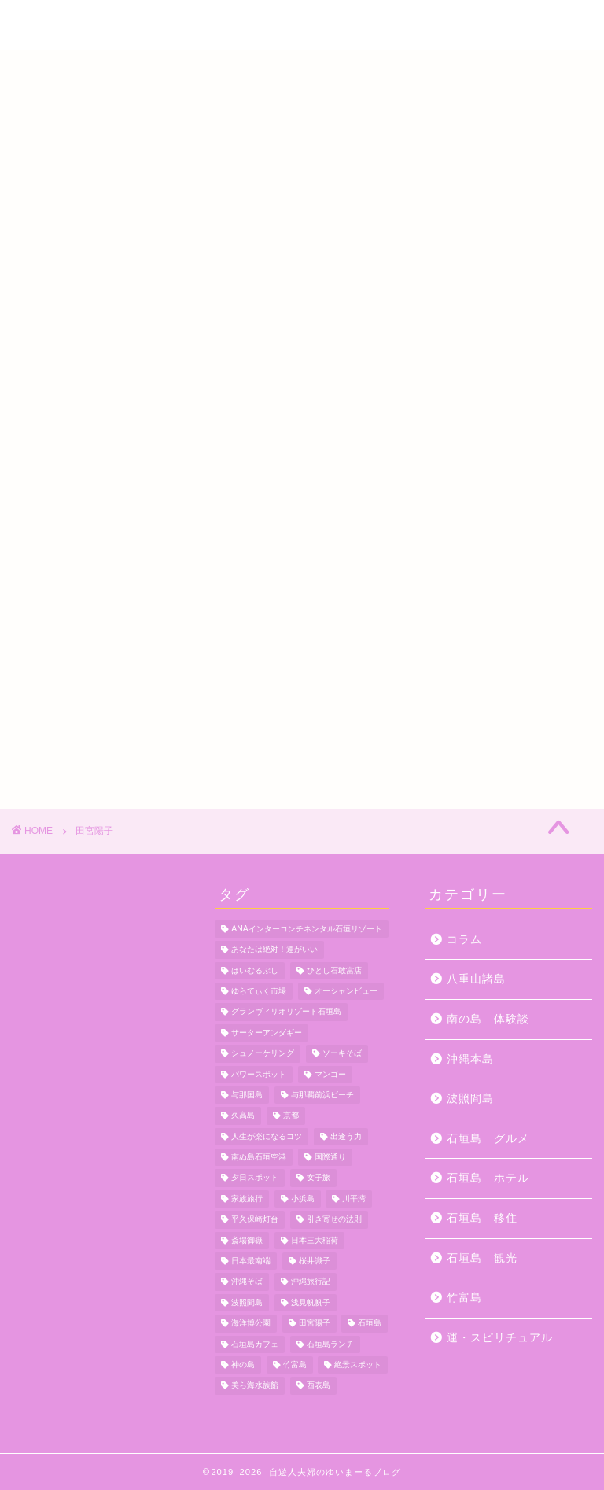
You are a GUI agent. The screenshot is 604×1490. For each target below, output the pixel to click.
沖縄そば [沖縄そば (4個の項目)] (247, 1282)
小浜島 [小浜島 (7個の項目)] (303, 1198)
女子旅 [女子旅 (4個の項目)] (318, 1178)
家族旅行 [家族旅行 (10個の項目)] (247, 1198)
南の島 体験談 (488, 1019)
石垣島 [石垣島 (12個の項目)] (369, 1323)
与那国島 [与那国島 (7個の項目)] (247, 1094)
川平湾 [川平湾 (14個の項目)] (354, 1198)
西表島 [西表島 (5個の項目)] (318, 1385)
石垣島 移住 (482, 1218)
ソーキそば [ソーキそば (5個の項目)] (342, 1053)
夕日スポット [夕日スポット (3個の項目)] (254, 1178)
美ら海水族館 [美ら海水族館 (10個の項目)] (254, 1385)
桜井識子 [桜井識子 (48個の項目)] (314, 1260)
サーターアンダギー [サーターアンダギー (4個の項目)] (266, 1032)
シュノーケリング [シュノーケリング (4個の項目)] (262, 1053)
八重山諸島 (476, 979)
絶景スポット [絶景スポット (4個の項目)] (357, 1364)
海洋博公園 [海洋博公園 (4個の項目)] (251, 1323)
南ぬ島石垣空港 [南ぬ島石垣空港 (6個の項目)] (258, 1157)
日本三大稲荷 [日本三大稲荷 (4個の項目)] (314, 1240)
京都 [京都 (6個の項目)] (291, 1116)
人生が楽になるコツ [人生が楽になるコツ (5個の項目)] (266, 1136)
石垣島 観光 (482, 1258)
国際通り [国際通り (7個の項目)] (330, 1157)
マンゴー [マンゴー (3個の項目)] (330, 1074)
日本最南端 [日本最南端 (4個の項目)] (251, 1260)
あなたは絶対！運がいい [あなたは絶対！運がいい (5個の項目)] (274, 950)
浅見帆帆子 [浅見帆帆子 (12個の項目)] (310, 1302)
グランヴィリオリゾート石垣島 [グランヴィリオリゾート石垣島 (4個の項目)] (286, 1012)
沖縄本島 (470, 1059)
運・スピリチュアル (500, 1338)
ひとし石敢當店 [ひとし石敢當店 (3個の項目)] (334, 970)
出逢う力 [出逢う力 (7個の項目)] (346, 1136)
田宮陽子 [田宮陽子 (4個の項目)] (314, 1323)
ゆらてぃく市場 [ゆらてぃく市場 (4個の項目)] (258, 991)
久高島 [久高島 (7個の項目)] (243, 1116)
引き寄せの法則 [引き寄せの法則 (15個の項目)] (334, 1219)
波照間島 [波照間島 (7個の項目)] (247, 1302)
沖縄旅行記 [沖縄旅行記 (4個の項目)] (310, 1282)
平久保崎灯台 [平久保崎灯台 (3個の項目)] (254, 1219)
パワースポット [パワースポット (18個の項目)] (258, 1074)
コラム (464, 940)
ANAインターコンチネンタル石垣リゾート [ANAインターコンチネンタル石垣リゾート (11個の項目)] (306, 928)
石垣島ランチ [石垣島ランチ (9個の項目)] (330, 1344)
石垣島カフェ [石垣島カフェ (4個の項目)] (254, 1344)
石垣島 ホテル (488, 1178)
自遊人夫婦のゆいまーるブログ (302, 24)
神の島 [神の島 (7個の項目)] (243, 1364)
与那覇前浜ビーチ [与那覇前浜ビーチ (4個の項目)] (322, 1094)
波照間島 (470, 1099)
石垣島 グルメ (488, 1139)
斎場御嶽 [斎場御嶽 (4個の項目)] (247, 1240)
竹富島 (464, 1298)
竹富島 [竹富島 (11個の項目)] (295, 1364)
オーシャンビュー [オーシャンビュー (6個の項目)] (346, 991)
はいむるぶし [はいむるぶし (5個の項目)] (254, 970)
